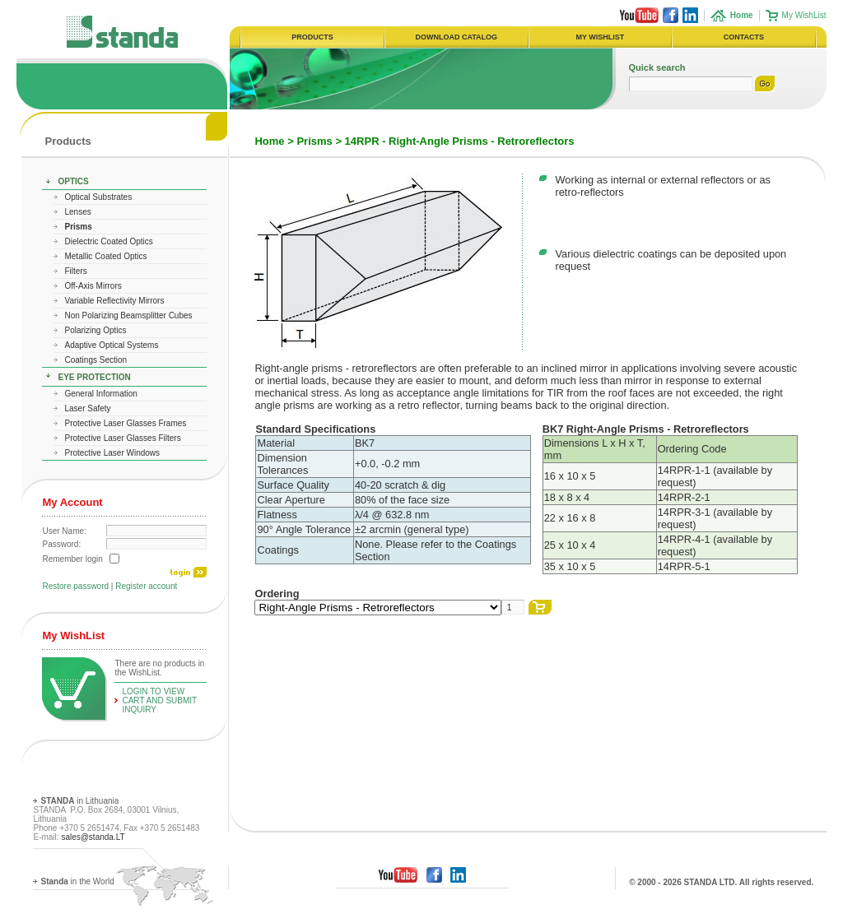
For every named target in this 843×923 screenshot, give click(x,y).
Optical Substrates (98, 197)
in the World (77, 881)
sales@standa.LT (92, 837)
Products (67, 141)
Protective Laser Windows (112, 452)
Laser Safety (87, 408)
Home (269, 141)
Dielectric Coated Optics (108, 241)
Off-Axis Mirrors (92, 285)
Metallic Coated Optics (105, 256)
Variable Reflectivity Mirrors (114, 300)
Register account (146, 586)
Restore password (75, 586)
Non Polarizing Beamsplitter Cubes (128, 315)
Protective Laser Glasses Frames (125, 423)
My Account (72, 502)
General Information (100, 393)
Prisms (314, 141)
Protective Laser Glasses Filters (122, 438)
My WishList (804, 15)
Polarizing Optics (95, 330)
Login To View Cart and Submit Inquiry (159, 700)
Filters (75, 271)
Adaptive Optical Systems (111, 345)
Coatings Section (95, 359)
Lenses (77, 211)
